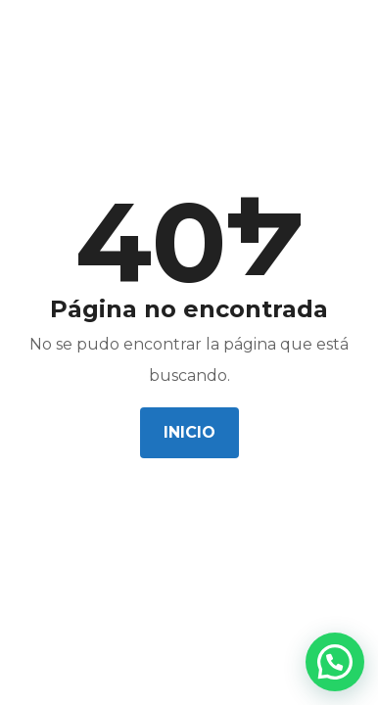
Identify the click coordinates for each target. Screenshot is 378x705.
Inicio (189, 432)
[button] (335, 662)
